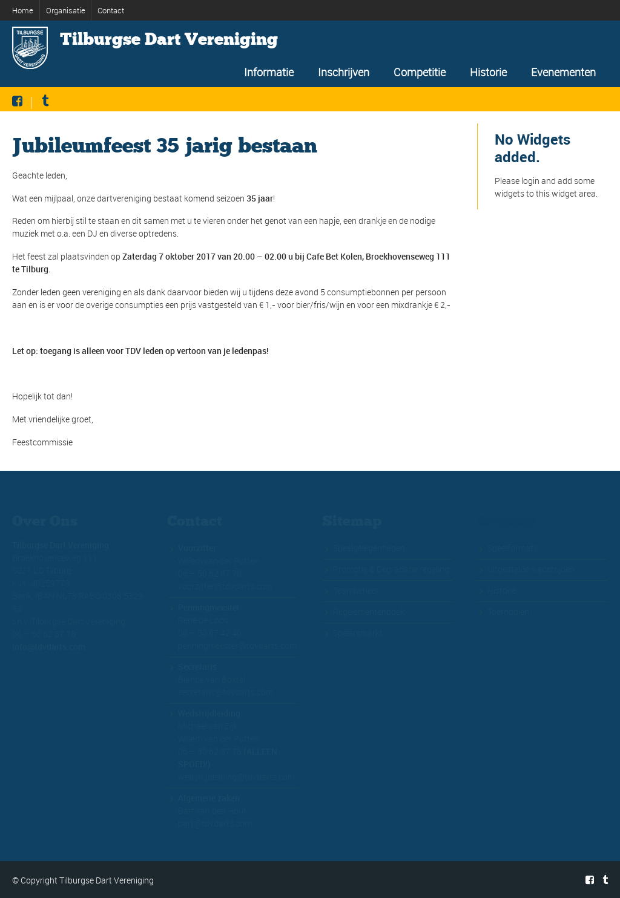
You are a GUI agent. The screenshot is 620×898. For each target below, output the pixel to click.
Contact (110, 10)
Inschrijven (343, 72)
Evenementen (563, 72)
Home (22, 10)
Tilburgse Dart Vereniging (169, 39)
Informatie (269, 72)
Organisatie (65, 10)
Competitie (420, 72)
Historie (488, 72)
